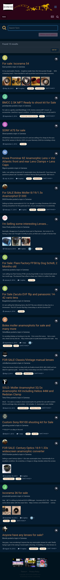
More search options (48, 34)
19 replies (22, 549)
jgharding (5, 425)
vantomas (6, 270)
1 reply (23, 343)
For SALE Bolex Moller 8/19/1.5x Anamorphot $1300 (22, 194)
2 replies (21, 280)
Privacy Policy (34, 572)
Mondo (4, 538)
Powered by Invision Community (30, 576)
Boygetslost (6, 301)
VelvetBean (6, 332)
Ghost (4, 134)
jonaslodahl (6, 496)
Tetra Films (6, 398)
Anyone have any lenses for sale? (22, 535)
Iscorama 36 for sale (15, 493)
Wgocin (5, 168)
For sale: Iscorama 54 (15, 63)
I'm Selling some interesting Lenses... (25, 223)
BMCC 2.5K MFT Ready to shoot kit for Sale (29, 102)
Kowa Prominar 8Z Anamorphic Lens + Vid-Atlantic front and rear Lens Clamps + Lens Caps (28, 162)
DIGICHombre (7, 199)
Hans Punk (6, 227)
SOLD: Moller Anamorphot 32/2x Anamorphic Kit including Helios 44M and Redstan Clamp (28, 391)
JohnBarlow (6, 363)
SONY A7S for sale (13, 130)
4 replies (19, 178)
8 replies (22, 249)
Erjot (4, 67)
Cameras (21, 67)
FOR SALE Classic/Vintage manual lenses (28, 360)
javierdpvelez (7, 106)
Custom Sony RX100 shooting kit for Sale (27, 422)
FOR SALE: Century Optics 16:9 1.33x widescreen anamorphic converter (25, 449)
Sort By (54, 50)
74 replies (20, 88)
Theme (24, 572)
